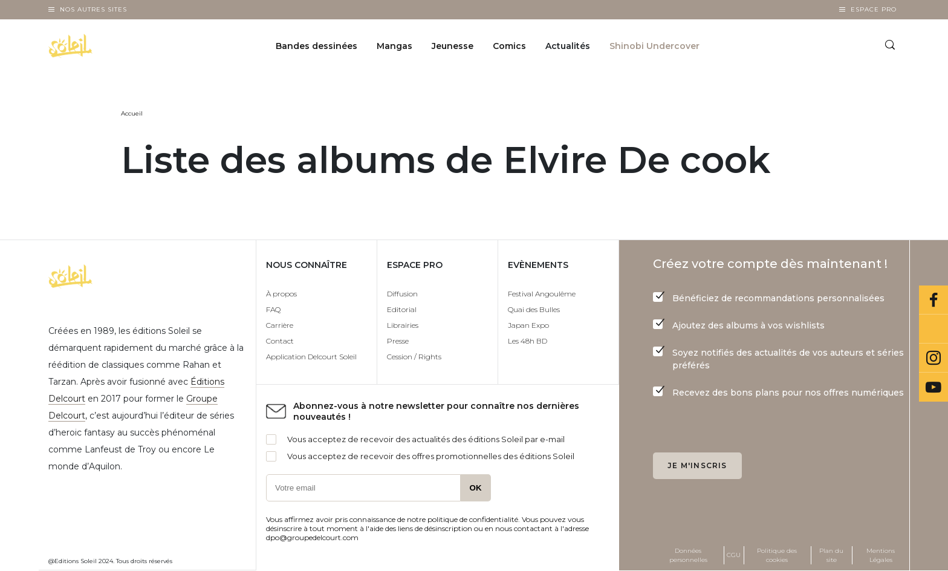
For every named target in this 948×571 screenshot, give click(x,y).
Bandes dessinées (316, 46)
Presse (398, 340)
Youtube (933, 387)
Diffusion (402, 293)
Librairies (402, 325)
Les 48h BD (527, 340)
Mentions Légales (880, 555)
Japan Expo (528, 325)
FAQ (273, 309)
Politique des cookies (777, 555)
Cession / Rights (414, 356)
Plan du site (831, 555)
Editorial (402, 309)
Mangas (394, 46)
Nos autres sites (93, 9)
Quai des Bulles (534, 309)
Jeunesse (452, 46)
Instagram (933, 358)
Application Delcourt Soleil (311, 356)
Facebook (933, 300)
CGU (734, 555)
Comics (509, 46)
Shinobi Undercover (654, 46)
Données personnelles (688, 555)
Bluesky (933, 329)
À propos (281, 293)
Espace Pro (874, 9)
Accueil (132, 113)
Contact (280, 340)
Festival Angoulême (542, 293)
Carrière (279, 325)
